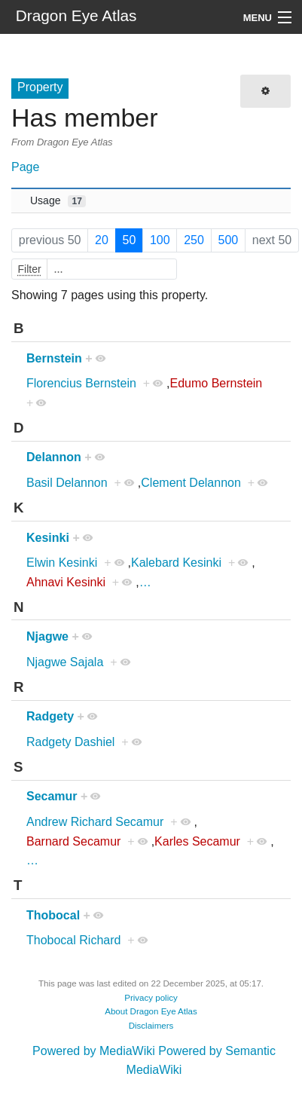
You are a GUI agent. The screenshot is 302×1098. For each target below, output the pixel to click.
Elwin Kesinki (61, 562)
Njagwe (47, 636)
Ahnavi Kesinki (65, 582)
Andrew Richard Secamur (94, 821)
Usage (58, 200)
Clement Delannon (191, 482)
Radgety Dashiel (70, 742)
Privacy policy (151, 997)
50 (129, 240)
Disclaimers (151, 1025)
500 (228, 240)
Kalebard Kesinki (176, 562)
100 (160, 240)
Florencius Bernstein (81, 383)
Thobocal (53, 915)
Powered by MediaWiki (93, 1050)
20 (101, 240)
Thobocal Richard (73, 940)
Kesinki (47, 537)
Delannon (53, 457)
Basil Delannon (67, 482)
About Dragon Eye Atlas (151, 1011)
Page (25, 167)
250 (194, 240)
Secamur (52, 796)
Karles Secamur (197, 841)
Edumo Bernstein (216, 383)
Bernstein (54, 358)
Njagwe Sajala (64, 662)
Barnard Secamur (73, 841)
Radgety (50, 716)
